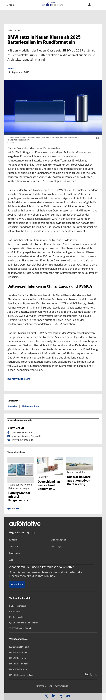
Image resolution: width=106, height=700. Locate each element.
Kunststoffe (14, 612)
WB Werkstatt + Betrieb (20, 628)
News (10, 68)
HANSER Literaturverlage (21, 675)
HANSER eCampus (18, 669)
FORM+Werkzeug (17, 606)
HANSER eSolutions (18, 664)
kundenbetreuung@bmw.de (26, 436)
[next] (17, 508)
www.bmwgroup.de (22, 440)
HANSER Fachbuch (18, 653)
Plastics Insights (16, 617)
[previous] (8, 508)
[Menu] (10, 5)
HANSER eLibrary (17, 658)
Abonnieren (17, 584)
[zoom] (97, 138)
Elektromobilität (30, 406)
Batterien (12, 406)
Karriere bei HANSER (19, 647)
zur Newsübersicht (18, 379)
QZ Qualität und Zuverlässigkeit (23, 623)
